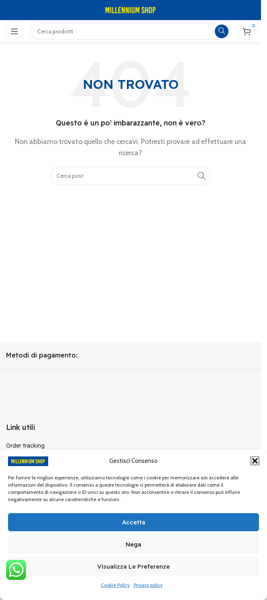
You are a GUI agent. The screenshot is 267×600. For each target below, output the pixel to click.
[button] (255, 461)
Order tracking (25, 445)
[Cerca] (130, 175)
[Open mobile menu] (14, 31)
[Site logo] (130, 9)
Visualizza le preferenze (133, 566)
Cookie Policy (115, 585)
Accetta (133, 522)
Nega (133, 544)
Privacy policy (148, 585)
